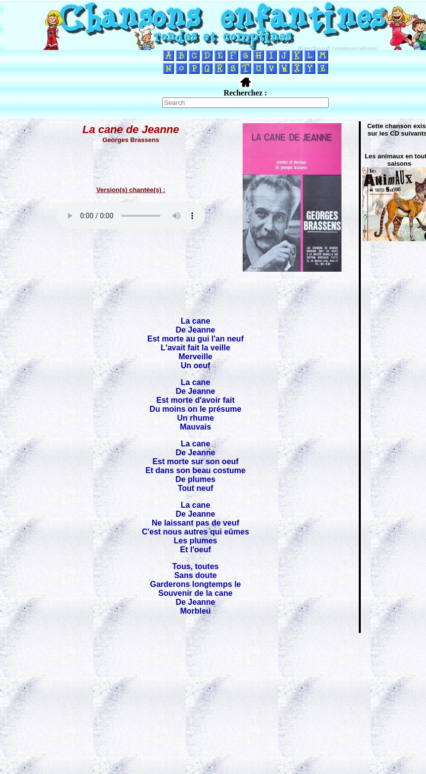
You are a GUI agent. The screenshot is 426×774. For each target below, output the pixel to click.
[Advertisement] (213, 703)
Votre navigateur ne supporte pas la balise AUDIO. (131, 215)
